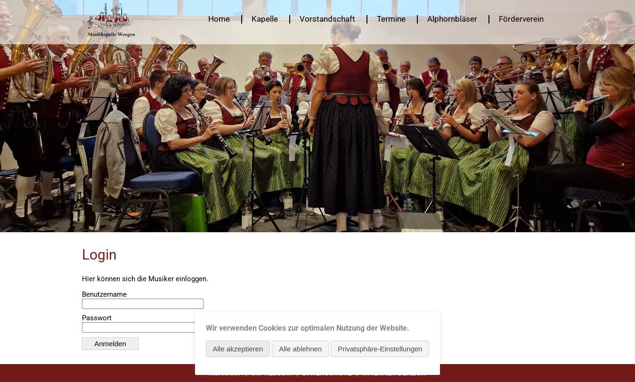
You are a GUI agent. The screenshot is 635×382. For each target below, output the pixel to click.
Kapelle (265, 19)
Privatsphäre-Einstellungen (380, 349)
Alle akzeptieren (238, 349)
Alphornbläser (452, 19)
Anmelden (110, 344)
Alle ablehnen (300, 349)
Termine (391, 19)
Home (219, 19)
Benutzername (104, 294)
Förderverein (521, 19)
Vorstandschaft (327, 19)
